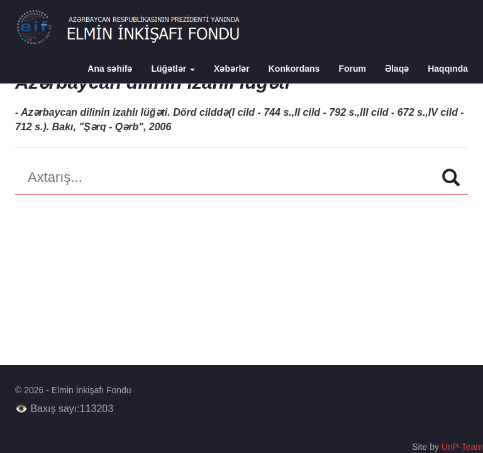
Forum (352, 69)
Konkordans (294, 69)
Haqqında (448, 69)
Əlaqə (397, 69)
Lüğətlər (174, 69)
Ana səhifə (109, 69)
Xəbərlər (232, 69)
